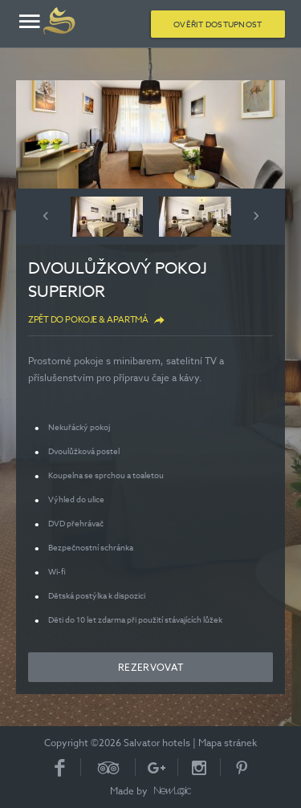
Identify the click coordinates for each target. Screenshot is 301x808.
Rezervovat (150, 667)
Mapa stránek (227, 742)
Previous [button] (46, 216)
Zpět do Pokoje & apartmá (88, 320)
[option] (150, 134)
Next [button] (256, 216)
